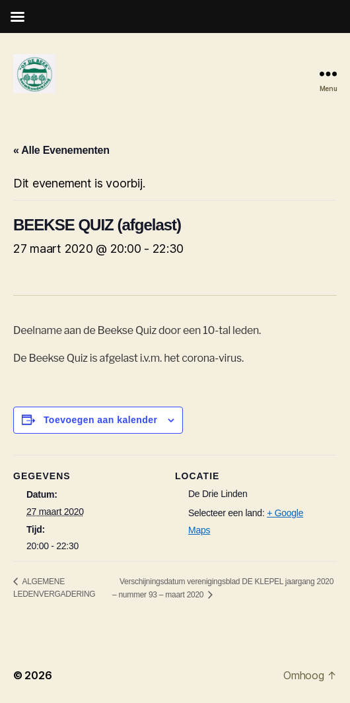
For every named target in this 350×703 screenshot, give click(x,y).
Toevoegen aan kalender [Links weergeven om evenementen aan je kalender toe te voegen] (101, 420)
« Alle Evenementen (61, 150)
